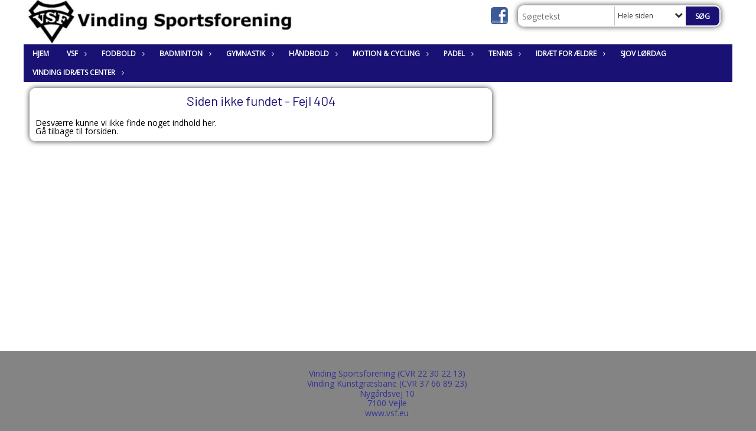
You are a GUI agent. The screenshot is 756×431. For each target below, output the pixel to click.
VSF (75, 53)
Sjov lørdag (643, 53)
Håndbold (312, 53)
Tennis (503, 53)
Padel (457, 53)
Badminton (183, 53)
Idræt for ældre (569, 53)
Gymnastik (248, 53)
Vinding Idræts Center (76, 72)
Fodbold (122, 53)
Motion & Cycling (389, 53)
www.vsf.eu (387, 413)
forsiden (100, 131)
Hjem (40, 53)
